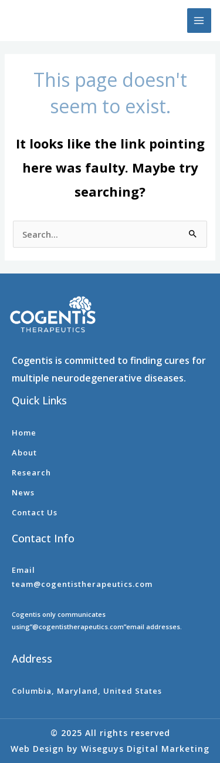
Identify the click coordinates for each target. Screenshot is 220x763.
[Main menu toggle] (199, 20)
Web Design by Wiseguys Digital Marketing (110, 748)
